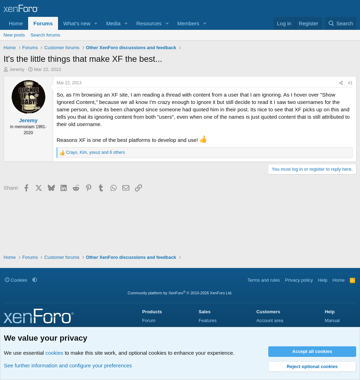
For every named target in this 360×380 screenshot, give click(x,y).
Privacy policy (299, 280)
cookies (54, 353)
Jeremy (17, 69)
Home (16, 23)
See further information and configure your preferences (68, 365)
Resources (149, 23)
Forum (148, 320)
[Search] (340, 23)
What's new (76, 23)
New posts (14, 35)
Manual (332, 320)
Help (323, 280)
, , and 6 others (95, 152)
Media (113, 23)
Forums (43, 23)
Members (188, 23)
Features (208, 320)
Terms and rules (264, 280)
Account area (269, 320)
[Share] (341, 83)
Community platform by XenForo (180, 293)
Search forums (45, 35)
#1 (350, 82)
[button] (96, 23)
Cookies (16, 280)
